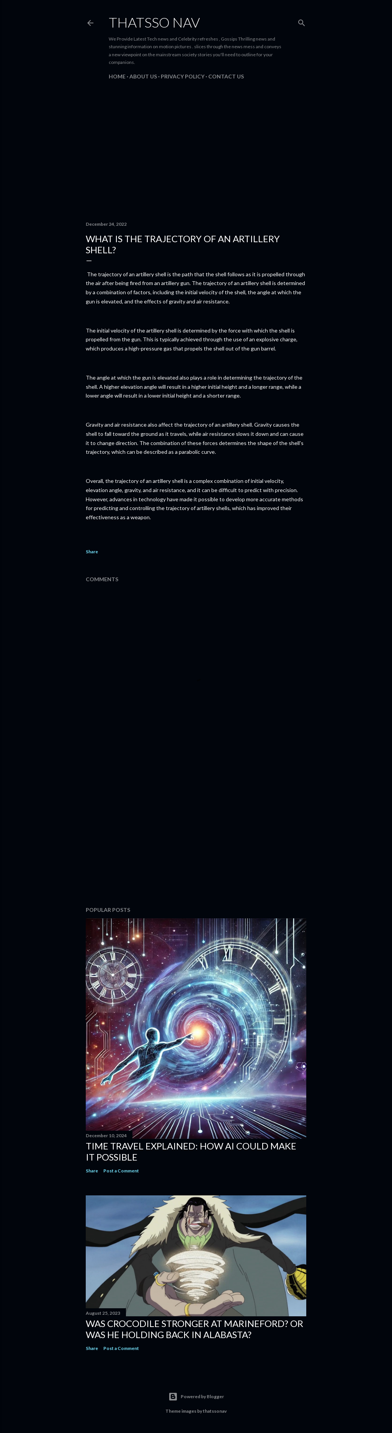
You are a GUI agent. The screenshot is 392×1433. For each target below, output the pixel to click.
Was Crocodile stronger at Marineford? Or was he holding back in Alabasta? (194, 1329)
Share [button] (92, 551)
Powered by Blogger (196, 1396)
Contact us (226, 76)
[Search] (301, 21)
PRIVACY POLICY (182, 76)
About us (143, 76)
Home (117, 76)
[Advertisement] (196, 148)
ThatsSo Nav (154, 22)
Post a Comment (121, 1171)
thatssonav (215, 1411)
